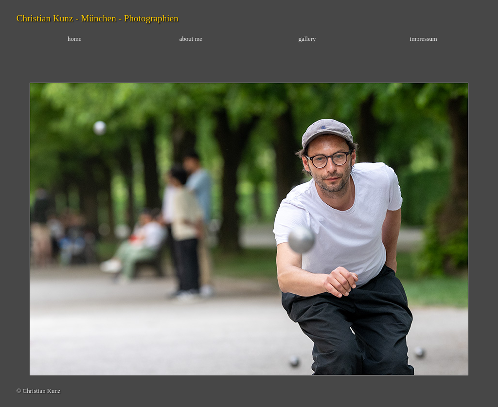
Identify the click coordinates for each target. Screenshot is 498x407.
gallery (307, 38)
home (74, 38)
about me (190, 38)
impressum (423, 38)
